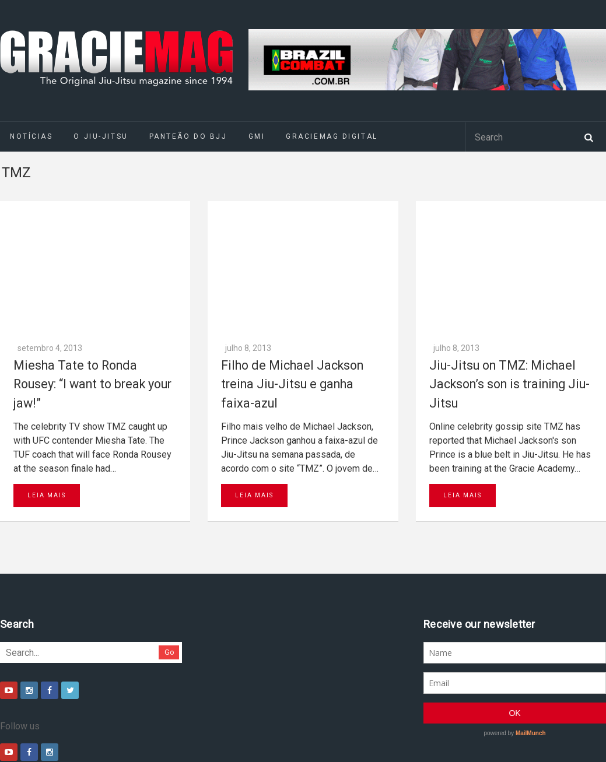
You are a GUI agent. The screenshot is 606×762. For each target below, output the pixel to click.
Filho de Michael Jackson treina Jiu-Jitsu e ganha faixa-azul (292, 256)
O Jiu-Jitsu (100, 136)
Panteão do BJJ (188, 136)
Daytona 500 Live (36, 743)
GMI (256, 136)
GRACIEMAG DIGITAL (332, 136)
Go (169, 525)
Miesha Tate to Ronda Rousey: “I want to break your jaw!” (92, 256)
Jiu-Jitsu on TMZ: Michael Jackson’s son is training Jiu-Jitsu (509, 256)
